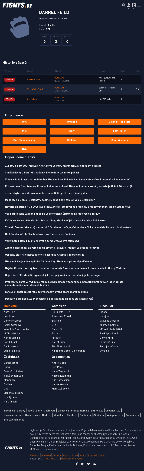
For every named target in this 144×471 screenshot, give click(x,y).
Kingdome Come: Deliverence (68, 351)
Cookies (56, 455)
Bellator (72, 140)
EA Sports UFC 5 (61, 312)
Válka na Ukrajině (109, 321)
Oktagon (72, 122)
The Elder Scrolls (61, 346)
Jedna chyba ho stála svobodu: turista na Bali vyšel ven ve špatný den (46, 193)
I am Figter (119, 131)
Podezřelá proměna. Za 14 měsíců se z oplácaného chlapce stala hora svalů (49, 299)
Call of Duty (58, 342)
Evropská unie (108, 342)
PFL (24, 131)
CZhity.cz (98, 415)
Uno (6, 388)
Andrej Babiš (59, 363)
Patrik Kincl (10, 342)
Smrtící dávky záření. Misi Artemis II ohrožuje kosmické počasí (42, 172)
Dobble (8, 384)
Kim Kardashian (61, 380)
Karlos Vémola (12, 338)
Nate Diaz (9, 312)
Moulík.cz (59, 415)
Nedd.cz (47, 415)
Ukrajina (104, 316)
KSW (72, 131)
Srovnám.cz (133, 415)
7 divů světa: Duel (13, 376)
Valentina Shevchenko (16, 329)
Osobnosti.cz (113, 410)
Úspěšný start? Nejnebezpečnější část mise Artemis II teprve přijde (44, 255)
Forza (55, 333)
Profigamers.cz (80, 410)
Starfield (57, 321)
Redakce (46, 455)
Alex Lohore (32, 99)
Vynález (104, 351)
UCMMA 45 (59, 88)
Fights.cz (72, 415)
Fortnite (56, 338)
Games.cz (63, 410)
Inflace (103, 312)
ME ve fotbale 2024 (111, 329)
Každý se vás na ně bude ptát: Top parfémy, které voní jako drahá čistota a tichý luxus (55, 220)
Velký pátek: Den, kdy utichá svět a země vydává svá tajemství (42, 241)
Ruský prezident (109, 333)
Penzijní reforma (109, 346)
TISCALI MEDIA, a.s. (52, 459)
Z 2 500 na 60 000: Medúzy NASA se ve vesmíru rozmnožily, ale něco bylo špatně (53, 166)
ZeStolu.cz (97, 410)
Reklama (34, 455)
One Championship (24, 140)
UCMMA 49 (59, 78)
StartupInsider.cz (14, 419)
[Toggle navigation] (138, 5)
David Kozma (11, 346)
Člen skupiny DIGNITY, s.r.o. (71, 459)
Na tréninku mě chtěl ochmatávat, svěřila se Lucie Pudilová (40, 234)
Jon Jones (9, 316)
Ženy (39, 410)
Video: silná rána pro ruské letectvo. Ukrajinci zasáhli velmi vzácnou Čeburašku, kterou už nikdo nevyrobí (67, 179)
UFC (24, 122)
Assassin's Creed (61, 316)
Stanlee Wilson (33, 79)
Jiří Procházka (12, 333)
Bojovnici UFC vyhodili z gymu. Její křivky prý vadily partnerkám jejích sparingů (52, 275)
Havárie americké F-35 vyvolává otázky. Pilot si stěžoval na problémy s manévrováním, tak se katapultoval (68, 207)
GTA (54, 325)
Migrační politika (109, 325)
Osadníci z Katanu (14, 371)
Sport (30, 410)
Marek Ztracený (61, 388)
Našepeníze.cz (115, 415)
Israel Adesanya (13, 325)
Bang (7, 367)
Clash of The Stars (119, 122)
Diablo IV (57, 329)
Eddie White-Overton (36, 89)
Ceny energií (107, 338)
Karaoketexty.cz (13, 415)
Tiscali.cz (9, 410)
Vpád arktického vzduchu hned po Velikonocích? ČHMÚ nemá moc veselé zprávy (52, 214)
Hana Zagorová (60, 371)
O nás (102, 455)
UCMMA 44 (59, 98)
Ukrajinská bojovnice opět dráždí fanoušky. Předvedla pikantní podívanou (48, 261)
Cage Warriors (119, 140)
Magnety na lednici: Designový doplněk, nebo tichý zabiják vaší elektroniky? (50, 200)
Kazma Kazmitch (61, 376)
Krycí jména (10, 397)
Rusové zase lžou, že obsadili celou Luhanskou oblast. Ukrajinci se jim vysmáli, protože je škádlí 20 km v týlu (69, 186)
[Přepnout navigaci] (128, 5)
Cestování (49, 410)
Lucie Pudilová (12, 351)
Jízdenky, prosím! (13, 393)
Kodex (83, 455)
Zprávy (21, 410)
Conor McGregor (13, 321)
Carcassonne (11, 363)
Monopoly (9, 380)
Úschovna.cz (32, 415)
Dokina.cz (85, 415)
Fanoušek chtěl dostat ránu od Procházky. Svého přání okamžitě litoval (46, 292)
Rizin (24, 149)
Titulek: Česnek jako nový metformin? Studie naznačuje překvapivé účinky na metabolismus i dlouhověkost (68, 227)
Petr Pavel (57, 367)
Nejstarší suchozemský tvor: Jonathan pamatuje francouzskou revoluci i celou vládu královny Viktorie (65, 268)
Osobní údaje (70, 455)
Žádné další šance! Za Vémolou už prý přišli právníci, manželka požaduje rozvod (52, 248)
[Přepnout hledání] (123, 5)
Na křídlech (10, 401)
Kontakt (93, 455)
